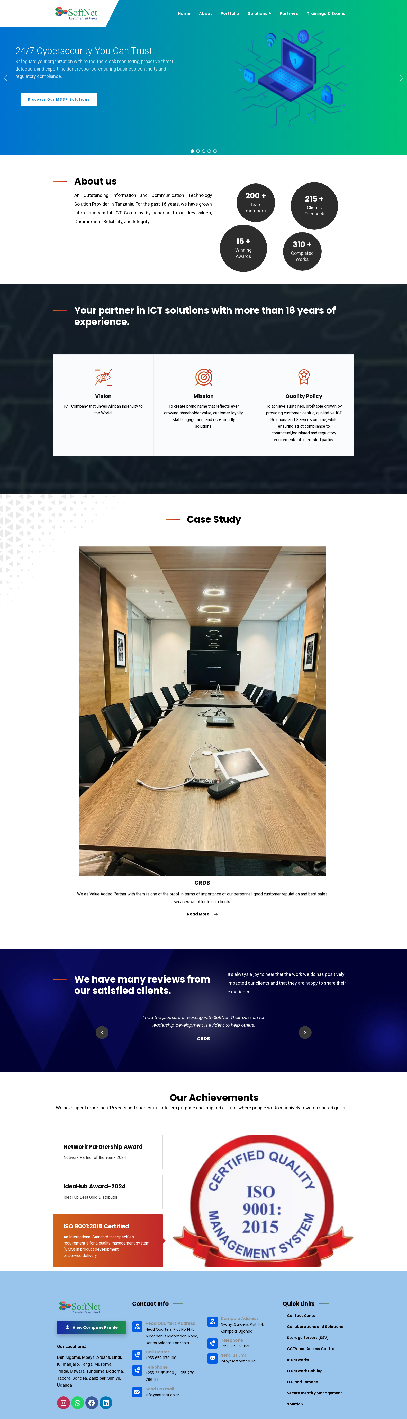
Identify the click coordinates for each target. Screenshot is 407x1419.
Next (305, 1032)
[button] (5, 78)
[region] (203, 77)
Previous (102, 1032)
